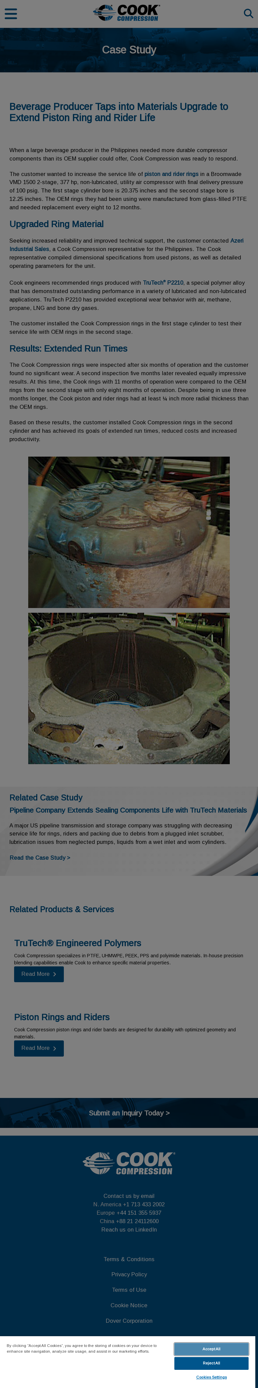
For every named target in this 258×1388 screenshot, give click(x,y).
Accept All (211, 1349)
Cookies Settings (211, 1377)
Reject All (211, 1363)
